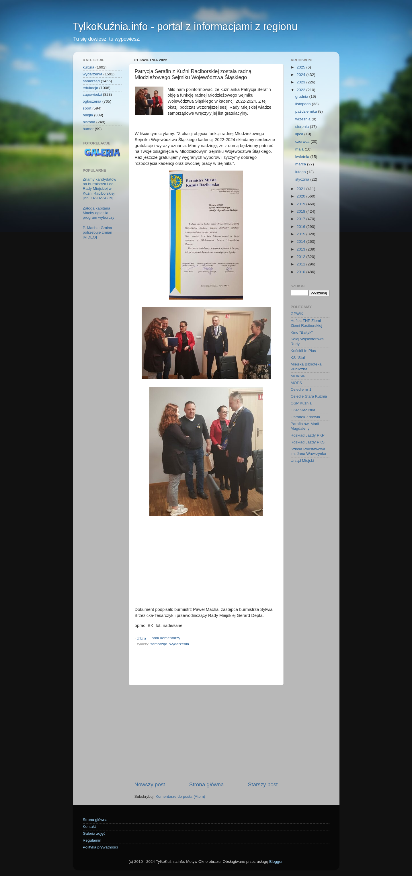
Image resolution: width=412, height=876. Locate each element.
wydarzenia (179, 644)
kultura (89, 67)
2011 (301, 264)
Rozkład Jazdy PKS (308, 442)
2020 (301, 196)
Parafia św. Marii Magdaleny (305, 426)
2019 (301, 204)
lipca (299, 134)
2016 (301, 226)
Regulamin (92, 840)
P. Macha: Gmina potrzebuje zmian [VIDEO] (97, 232)
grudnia (302, 96)
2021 (301, 189)
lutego (301, 172)
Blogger (275, 861)
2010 (301, 272)
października (306, 111)
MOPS (296, 383)
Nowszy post (149, 784)
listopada (303, 104)
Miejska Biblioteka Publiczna (306, 366)
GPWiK (297, 314)
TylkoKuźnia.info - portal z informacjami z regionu (185, 26)
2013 (301, 249)
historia (89, 122)
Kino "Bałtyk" (302, 332)
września (303, 119)
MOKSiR (298, 376)
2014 (301, 241)
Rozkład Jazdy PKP (308, 435)
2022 (301, 90)
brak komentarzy (166, 638)
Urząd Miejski (302, 460)
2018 (301, 211)
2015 (301, 234)
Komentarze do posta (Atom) (180, 796)
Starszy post (263, 784)
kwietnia (303, 157)
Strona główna (206, 784)
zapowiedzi (92, 94)
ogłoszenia (92, 101)
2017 (301, 219)
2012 (301, 257)
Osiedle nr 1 (301, 389)
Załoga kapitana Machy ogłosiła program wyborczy (98, 213)
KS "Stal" (298, 357)
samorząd (158, 644)
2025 (301, 67)
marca (301, 164)
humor (88, 129)
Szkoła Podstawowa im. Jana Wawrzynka (308, 451)
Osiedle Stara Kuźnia (309, 396)
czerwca (303, 141)
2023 (301, 82)
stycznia (303, 179)
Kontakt (89, 826)
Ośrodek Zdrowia (305, 417)
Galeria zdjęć (94, 833)
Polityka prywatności (100, 847)
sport (87, 108)
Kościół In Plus (303, 351)
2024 (301, 75)
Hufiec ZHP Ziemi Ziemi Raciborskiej (306, 322)
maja (300, 149)
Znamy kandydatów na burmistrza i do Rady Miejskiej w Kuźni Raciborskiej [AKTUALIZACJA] (99, 188)
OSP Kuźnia (301, 403)
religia (88, 115)
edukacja (90, 88)
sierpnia (302, 126)
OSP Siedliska (303, 410)
